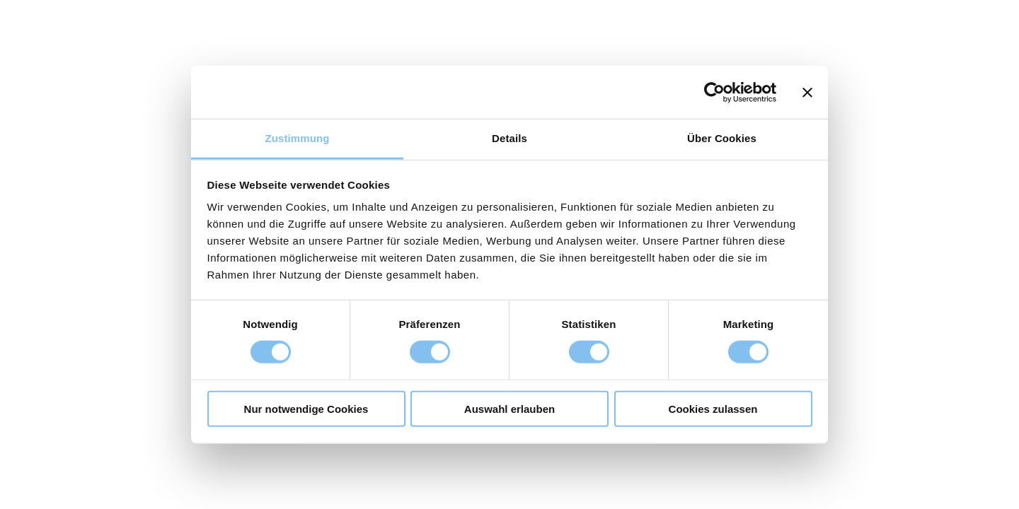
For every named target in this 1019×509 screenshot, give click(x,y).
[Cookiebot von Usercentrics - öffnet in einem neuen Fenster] (714, 92)
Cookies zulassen (713, 409)
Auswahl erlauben (509, 409)
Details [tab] (509, 138)
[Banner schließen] (807, 92)
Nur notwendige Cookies (306, 409)
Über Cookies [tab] (721, 138)
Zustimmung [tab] (297, 138)
